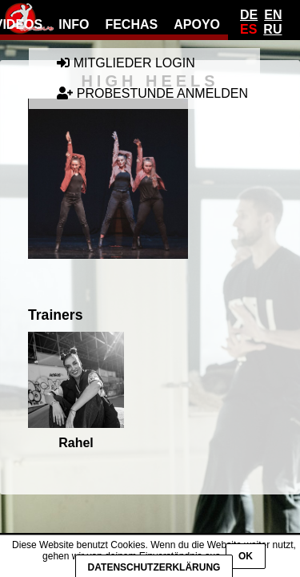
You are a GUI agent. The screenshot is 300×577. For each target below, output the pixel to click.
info (73, 24)
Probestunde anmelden (152, 93)
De (249, 15)
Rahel (76, 391)
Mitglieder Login (125, 63)
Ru (272, 29)
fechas (131, 24)
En (273, 15)
